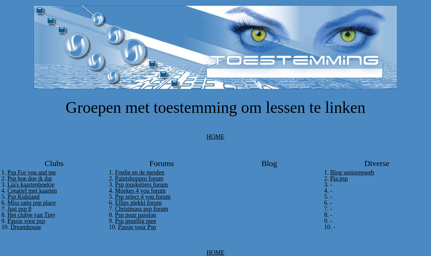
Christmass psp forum (141, 208)
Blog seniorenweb (352, 172)
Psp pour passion (135, 215)
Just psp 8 (19, 208)
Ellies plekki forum (138, 202)
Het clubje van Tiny (31, 215)
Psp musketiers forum (141, 184)
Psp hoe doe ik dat (29, 178)
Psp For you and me (31, 172)
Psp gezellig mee (135, 221)
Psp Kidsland (23, 196)
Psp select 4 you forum (143, 196)
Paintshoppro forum (139, 178)
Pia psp (339, 178)
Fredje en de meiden (139, 172)
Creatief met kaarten (32, 190)
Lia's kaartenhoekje (31, 184)
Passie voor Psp (137, 227)
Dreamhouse (25, 227)
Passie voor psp (26, 221)
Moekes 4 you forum (140, 190)
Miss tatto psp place (31, 202)
